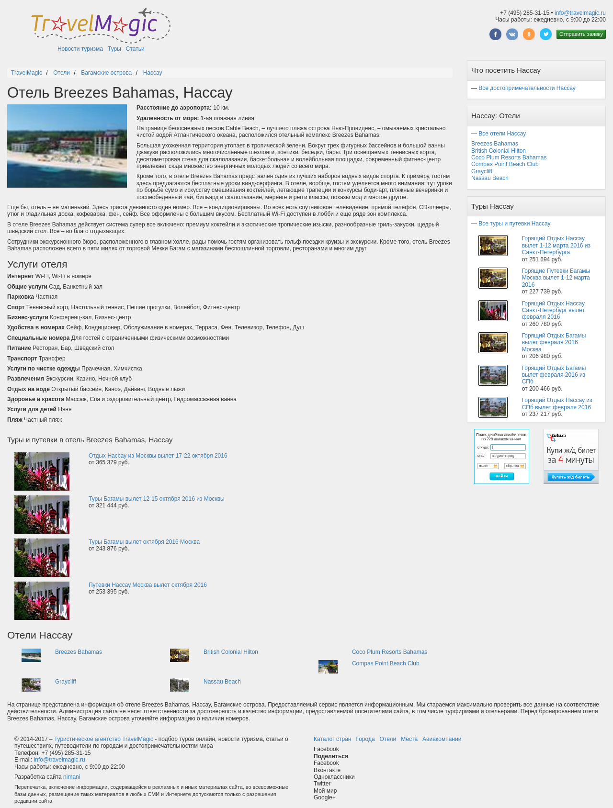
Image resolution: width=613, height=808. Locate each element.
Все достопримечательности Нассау (526, 88)
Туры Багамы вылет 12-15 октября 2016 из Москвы (157, 498)
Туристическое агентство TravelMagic (103, 739)
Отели (388, 739)
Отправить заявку (581, 34)
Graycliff (65, 681)
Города (365, 739)
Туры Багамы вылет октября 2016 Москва (144, 542)
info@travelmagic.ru (580, 13)
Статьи (135, 48)
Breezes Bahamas (78, 652)
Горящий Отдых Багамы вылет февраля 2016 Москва (554, 342)
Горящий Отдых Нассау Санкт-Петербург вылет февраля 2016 (553, 310)
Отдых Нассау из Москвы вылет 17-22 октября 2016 (158, 455)
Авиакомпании (441, 739)
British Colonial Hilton (231, 652)
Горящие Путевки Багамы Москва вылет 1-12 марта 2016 (556, 278)
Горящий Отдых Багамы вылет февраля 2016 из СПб (554, 375)
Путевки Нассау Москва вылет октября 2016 (148, 585)
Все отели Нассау (502, 133)
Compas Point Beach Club (386, 663)
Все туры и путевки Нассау (514, 223)
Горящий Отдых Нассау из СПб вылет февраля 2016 (557, 403)
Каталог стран (332, 739)
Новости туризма (80, 48)
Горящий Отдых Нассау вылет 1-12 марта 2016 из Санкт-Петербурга (556, 245)
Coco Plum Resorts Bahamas (389, 652)
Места (409, 739)
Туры (114, 48)
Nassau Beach (222, 681)
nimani (71, 777)
